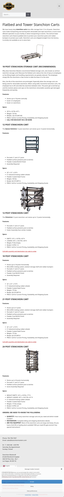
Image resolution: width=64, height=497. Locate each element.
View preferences (32, 491)
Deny (32, 486)
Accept (32, 482)
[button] (61, 469)
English (6, 466)
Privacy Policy (35, 495)
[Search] (28, 15)
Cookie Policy (28, 495)
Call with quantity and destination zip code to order (19, 251)
